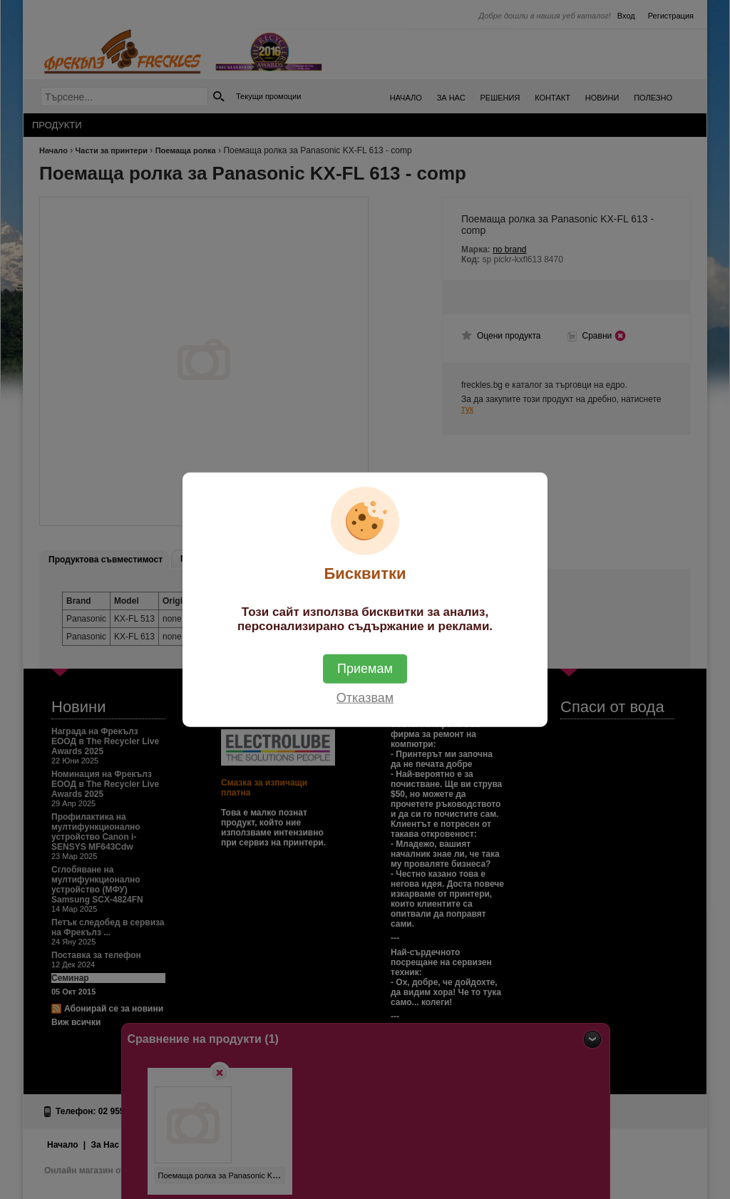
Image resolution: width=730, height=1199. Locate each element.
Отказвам (365, 697)
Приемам (365, 668)
